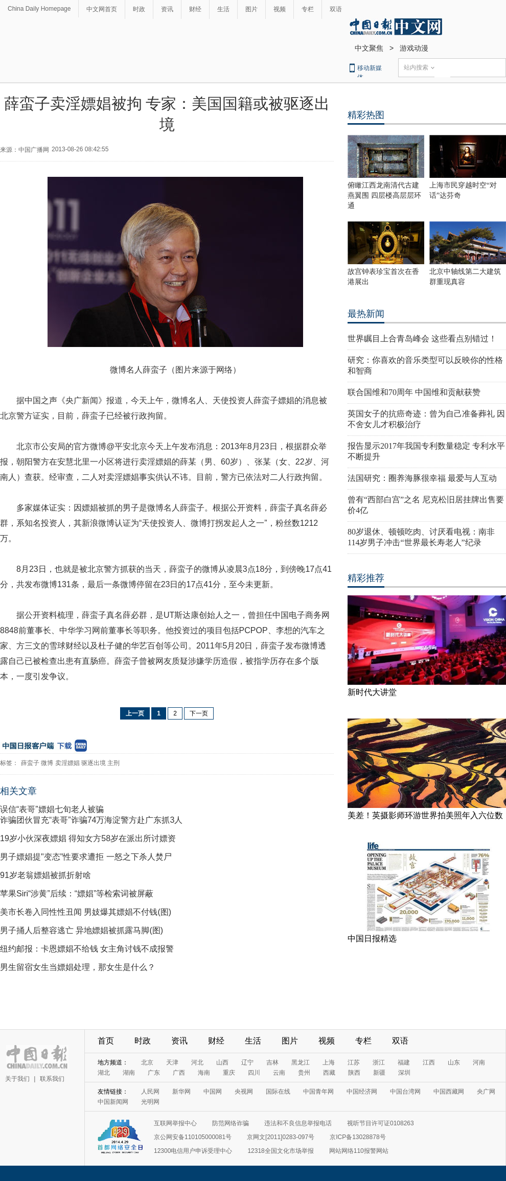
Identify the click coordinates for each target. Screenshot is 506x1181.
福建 (404, 1062)
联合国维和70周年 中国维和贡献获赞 (414, 392)
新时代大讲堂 (372, 692)
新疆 (379, 1072)
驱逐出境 (93, 763)
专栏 (308, 9)
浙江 (379, 1062)
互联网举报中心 (175, 1123)
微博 (47, 763)
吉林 (272, 1062)
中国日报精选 (372, 938)
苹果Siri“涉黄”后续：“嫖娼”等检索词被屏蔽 (76, 893)
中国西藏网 (448, 1091)
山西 (222, 1062)
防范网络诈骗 (230, 1123)
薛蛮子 (30, 763)
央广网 (486, 1091)
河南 (479, 1062)
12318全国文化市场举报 (280, 1150)
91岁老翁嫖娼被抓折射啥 (45, 875)
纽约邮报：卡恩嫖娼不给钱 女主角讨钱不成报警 (87, 948)
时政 (139, 9)
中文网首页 (101, 9)
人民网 (150, 1091)
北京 (147, 1062)
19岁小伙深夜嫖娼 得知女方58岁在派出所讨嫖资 (88, 838)
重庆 (229, 1072)
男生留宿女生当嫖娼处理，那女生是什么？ (77, 967)
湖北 (104, 1072)
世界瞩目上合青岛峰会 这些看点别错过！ (422, 338)
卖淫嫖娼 (67, 763)
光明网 (150, 1101)
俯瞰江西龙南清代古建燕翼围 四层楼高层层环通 (384, 195)
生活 (223, 9)
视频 (279, 9)
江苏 (354, 1062)
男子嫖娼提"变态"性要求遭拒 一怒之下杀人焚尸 (86, 856)
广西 (179, 1072)
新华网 (181, 1091)
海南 (204, 1072)
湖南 (129, 1072)
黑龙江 (300, 1062)
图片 (251, 9)
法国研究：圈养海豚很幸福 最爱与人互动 (422, 478)
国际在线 (278, 1091)
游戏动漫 (414, 48)
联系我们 (52, 1078)
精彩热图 (366, 115)
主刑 (113, 763)
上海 (329, 1062)
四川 (254, 1072)
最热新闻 (366, 314)
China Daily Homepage (39, 8)
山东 (454, 1062)
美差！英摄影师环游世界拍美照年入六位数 (425, 815)
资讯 (167, 9)
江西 (429, 1062)
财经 (195, 9)
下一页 (199, 713)
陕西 (354, 1072)
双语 (336, 9)
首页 (106, 1040)
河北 (197, 1062)
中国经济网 (362, 1091)
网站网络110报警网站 (358, 1150)
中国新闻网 (113, 1101)
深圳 (404, 1072)
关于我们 (17, 1078)
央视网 (244, 1091)
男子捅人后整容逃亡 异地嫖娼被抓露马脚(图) (81, 930)
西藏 (329, 1072)
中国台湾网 (405, 1091)
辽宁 (247, 1062)
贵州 (304, 1072)
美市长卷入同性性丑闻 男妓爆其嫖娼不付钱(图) (85, 912)
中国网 (212, 1091)
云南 (279, 1072)
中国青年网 (318, 1091)
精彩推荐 (366, 578)
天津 (172, 1062)
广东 (154, 1072)
